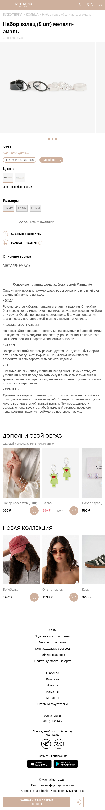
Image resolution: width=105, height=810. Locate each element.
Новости (52, 685)
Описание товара (17, 256)
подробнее (51, 159)
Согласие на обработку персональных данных (52, 790)
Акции (52, 630)
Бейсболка (10, 589)
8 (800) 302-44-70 (52, 721)
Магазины (52, 691)
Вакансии (52, 679)
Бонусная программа (52, 642)
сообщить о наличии (36, 222)
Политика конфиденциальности (52, 785)
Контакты (52, 697)
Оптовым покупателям (52, 704)
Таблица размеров (52, 654)
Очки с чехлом (52, 589)
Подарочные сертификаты (52, 636)
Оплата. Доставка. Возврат (52, 661)
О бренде (52, 673)
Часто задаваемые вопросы (52, 648)
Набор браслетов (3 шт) (20, 503)
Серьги (47, 503)
